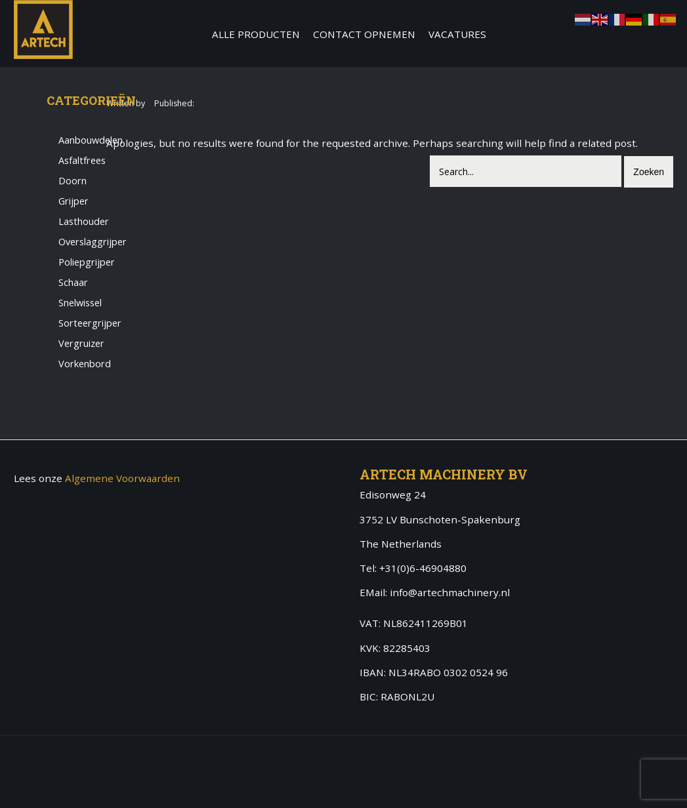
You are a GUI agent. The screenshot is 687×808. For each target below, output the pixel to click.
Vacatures (457, 34)
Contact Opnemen (364, 34)
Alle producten (256, 34)
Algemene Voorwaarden (122, 478)
